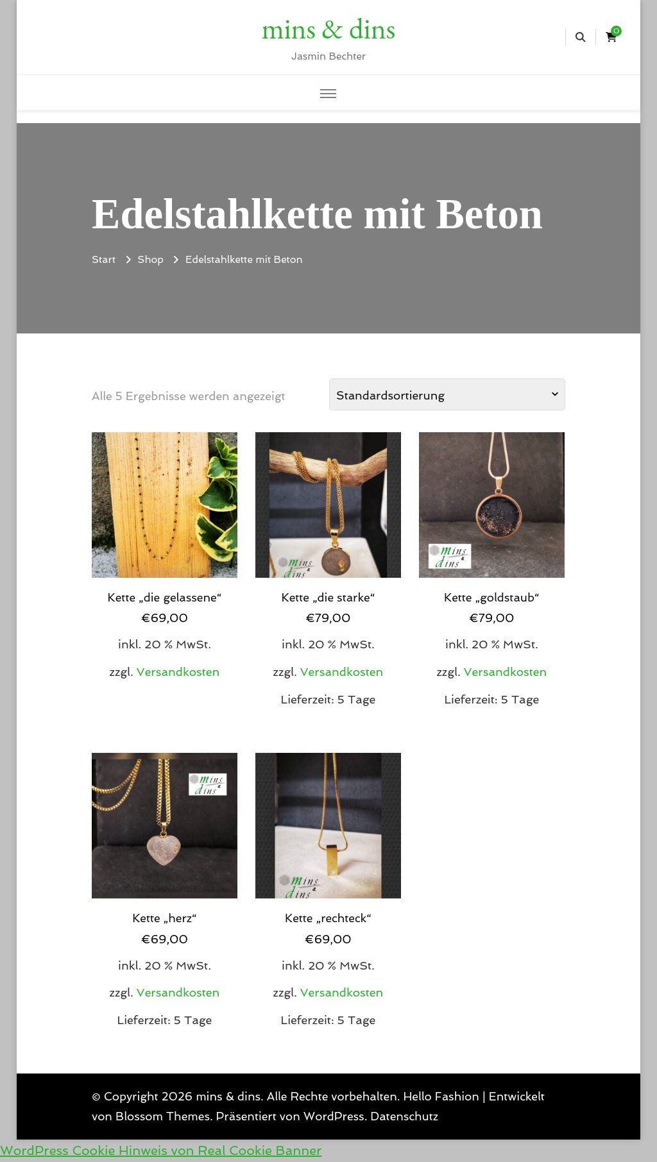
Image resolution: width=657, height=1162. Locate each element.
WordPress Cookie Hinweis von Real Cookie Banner (160, 1150)
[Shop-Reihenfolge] (447, 394)
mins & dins (328, 28)
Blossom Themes (162, 1116)
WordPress (333, 1116)
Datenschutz (404, 1116)
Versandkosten (178, 671)
